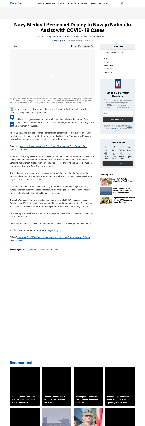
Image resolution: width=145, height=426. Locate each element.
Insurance (40, 3)
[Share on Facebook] (71, 46)
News (93, 3)
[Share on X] (75, 46)
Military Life (103, 3)
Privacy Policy (114, 128)
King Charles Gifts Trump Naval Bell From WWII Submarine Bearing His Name (123, 200)
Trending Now (106, 174)
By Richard (15, 46)
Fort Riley (46, 163)
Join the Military (72, 3)
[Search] (121, 3)
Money (61, 3)
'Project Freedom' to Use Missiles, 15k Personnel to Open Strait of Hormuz (122, 190)
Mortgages (50, 3)
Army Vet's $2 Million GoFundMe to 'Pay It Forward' (123, 180)
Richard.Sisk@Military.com (50, 230)
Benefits (85, 3)
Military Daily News (58, 41)
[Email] (79, 46)
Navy (20, 132)
